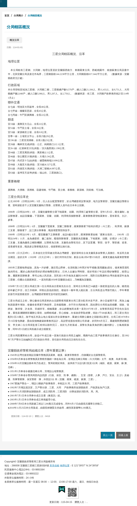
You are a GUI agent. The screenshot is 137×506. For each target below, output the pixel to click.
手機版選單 (3, 3)
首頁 (6, 15)
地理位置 (64, 465)
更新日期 (54, 502)
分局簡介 (18, 15)
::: (1, 1)
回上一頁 (108, 435)
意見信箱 (54, 465)
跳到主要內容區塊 (1, 1)
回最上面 (123, 435)
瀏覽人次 (79, 502)
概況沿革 (14, 40)
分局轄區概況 (35, 15)
